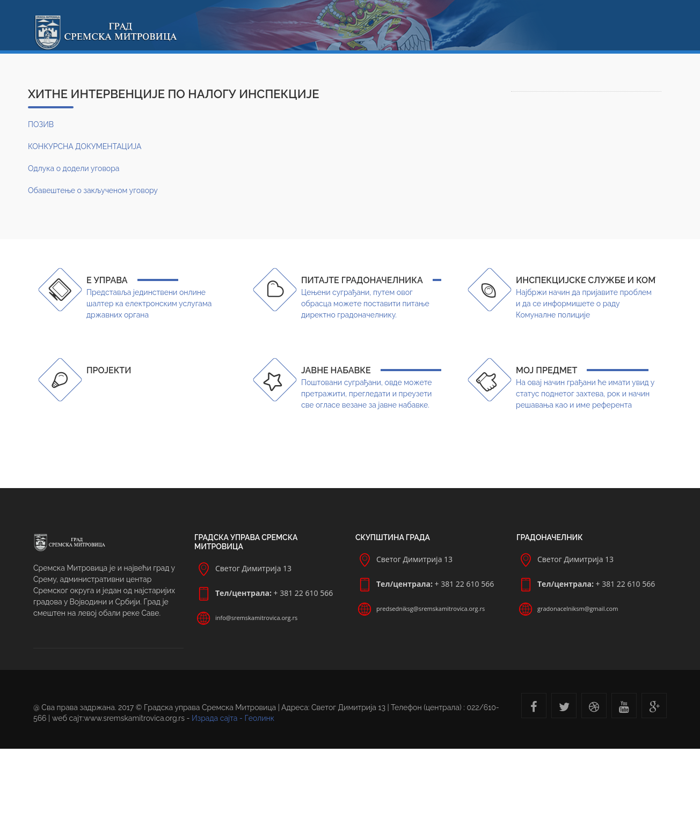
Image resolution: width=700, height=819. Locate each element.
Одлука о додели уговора (73, 168)
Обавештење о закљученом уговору (93, 190)
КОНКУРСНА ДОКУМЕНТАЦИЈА (84, 146)
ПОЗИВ (41, 124)
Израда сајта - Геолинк (233, 718)
